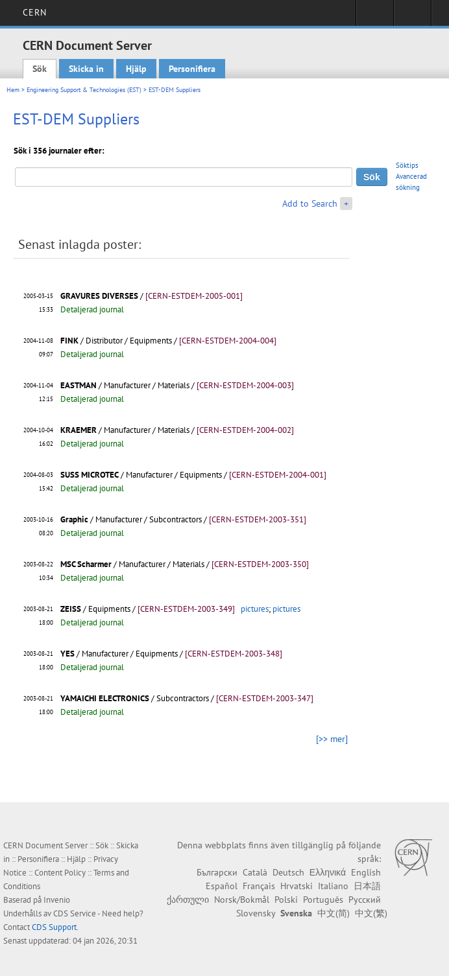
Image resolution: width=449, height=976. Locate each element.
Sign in (374, 17)
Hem (12, 90)
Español (221, 886)
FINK (69, 340)
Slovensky (255, 913)
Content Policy (60, 872)
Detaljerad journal (92, 309)
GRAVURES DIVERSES (99, 295)
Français (259, 886)
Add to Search (309, 203)
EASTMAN (78, 385)
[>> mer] (332, 739)
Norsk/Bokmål (241, 899)
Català (255, 872)
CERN (35, 12)
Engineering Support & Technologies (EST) (84, 90)
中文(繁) (371, 913)
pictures (255, 608)
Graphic (74, 519)
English (366, 872)
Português (323, 899)
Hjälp (136, 69)
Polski (286, 899)
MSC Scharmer (86, 564)
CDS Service (74, 913)
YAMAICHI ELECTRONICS (104, 698)
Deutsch (288, 872)
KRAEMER (78, 430)
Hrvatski (296, 886)
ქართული (188, 899)
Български (217, 872)
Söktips (407, 165)
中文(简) (333, 913)
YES (67, 653)
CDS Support (54, 927)
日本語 (367, 886)
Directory (412, 17)
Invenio (56, 899)
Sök (39, 69)
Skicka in (86, 69)
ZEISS (70, 608)
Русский (364, 899)
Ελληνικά (327, 872)
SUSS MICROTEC (89, 474)
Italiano (333, 886)
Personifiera (192, 69)
